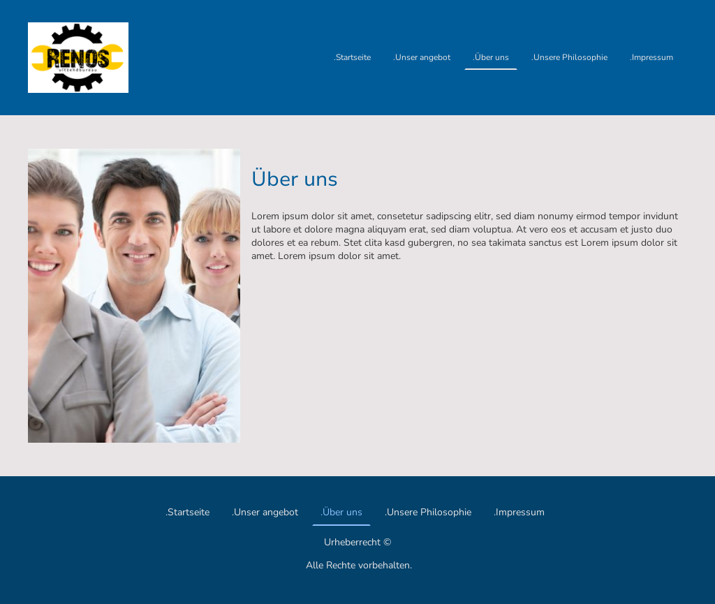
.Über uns (491, 57)
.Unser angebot (421, 57)
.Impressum (651, 57)
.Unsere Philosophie (569, 57)
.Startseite (352, 57)
